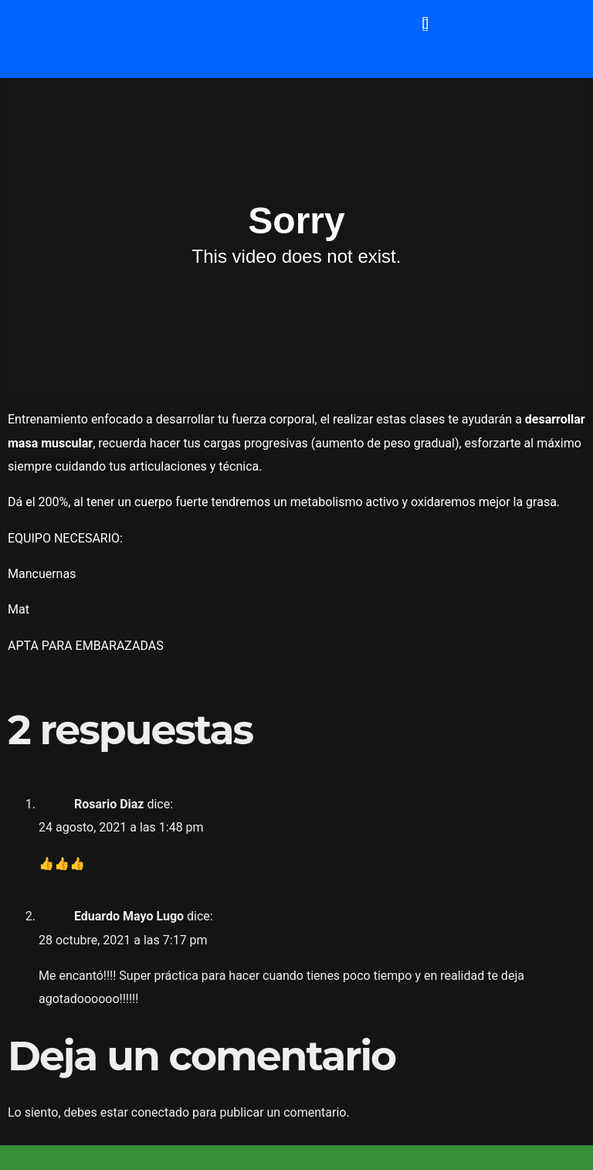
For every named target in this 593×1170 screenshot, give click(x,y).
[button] (425, 23)
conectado (160, 1112)
